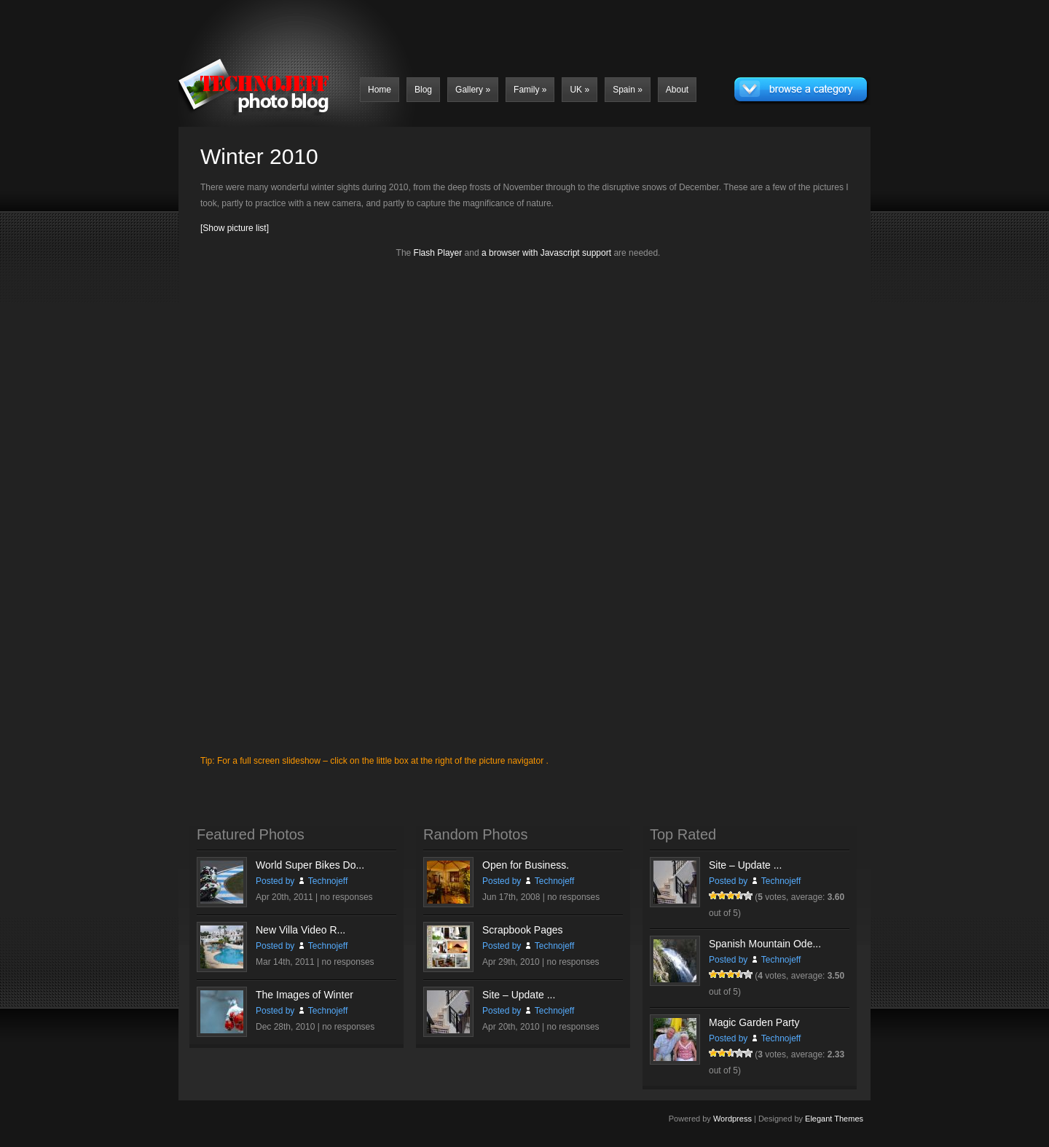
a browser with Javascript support (546, 253)
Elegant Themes (834, 1118)
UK (579, 90)
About (677, 90)
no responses (347, 897)
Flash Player (438, 253)
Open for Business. (525, 865)
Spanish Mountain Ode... (765, 944)
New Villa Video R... (300, 930)
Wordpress (732, 1118)
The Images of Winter (304, 995)
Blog (423, 90)
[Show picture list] (234, 228)
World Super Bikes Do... (310, 865)
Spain (628, 90)
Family (530, 90)
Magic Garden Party (754, 1022)
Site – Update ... (518, 995)
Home (379, 90)
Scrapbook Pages (522, 930)
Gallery (472, 90)
